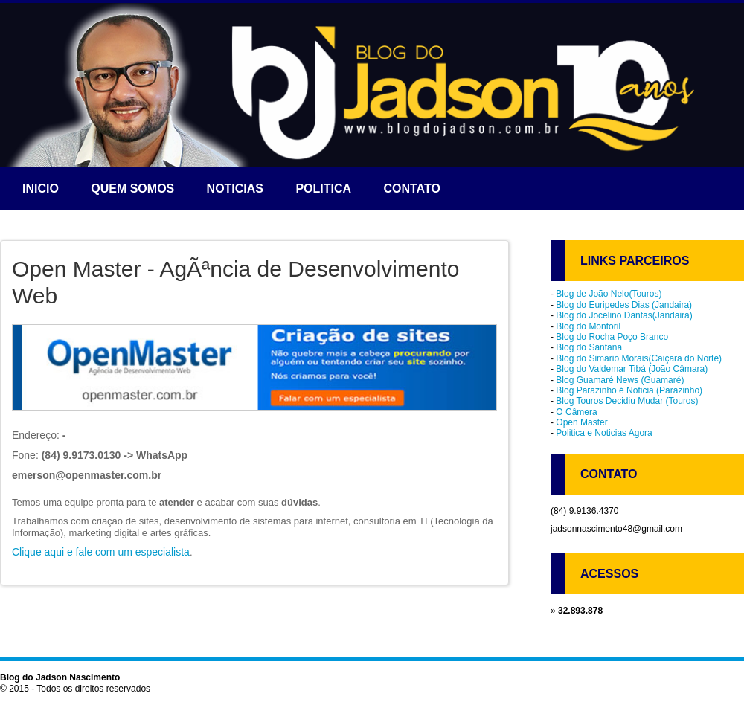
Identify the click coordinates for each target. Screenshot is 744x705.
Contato (411, 188)
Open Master (581, 422)
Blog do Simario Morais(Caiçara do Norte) (639, 358)
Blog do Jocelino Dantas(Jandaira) (624, 315)
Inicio (40, 188)
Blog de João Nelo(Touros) (608, 294)
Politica (323, 188)
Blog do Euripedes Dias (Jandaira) (624, 305)
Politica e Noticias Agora (604, 433)
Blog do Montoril (588, 326)
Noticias (235, 188)
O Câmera (576, 412)
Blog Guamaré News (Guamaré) (620, 380)
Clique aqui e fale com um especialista (101, 552)
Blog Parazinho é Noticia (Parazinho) (629, 390)
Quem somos (132, 188)
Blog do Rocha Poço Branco (612, 337)
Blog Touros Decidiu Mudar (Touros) (627, 401)
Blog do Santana (589, 347)
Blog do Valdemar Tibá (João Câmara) (632, 369)
